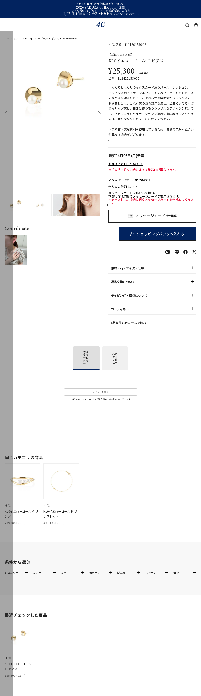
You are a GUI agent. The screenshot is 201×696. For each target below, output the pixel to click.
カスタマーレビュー (85, 363)
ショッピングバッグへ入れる (161, 239)
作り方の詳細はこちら (123, 191)
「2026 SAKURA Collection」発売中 (100, 7)
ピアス (17, 38)
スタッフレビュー (114, 363)
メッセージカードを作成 (156, 220)
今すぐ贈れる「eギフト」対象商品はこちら (100, 10)
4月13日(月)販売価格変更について (100, 3)
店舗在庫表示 (121, 143)
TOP (6, 38)
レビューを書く (100, 397)
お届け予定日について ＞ (125, 169)
